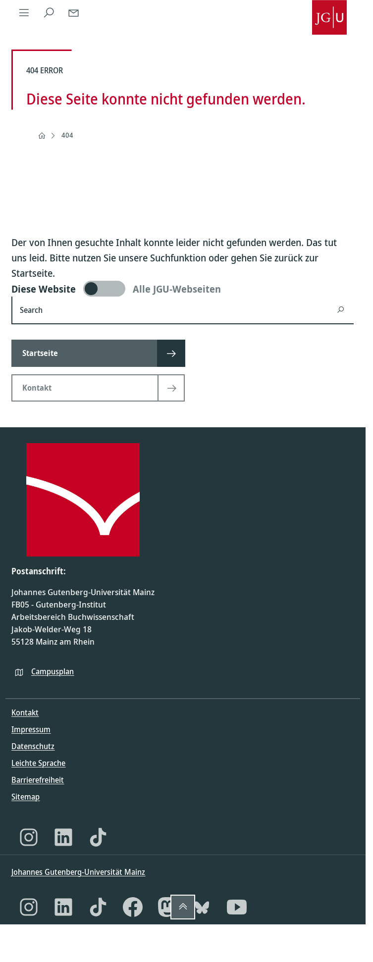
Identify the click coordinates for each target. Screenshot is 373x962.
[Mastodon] (167, 907)
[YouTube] (237, 907)
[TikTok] (98, 837)
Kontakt (25, 712)
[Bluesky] (202, 907)
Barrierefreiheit (37, 779)
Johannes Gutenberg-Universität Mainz (78, 871)
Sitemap (25, 796)
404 (67, 135)
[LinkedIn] (63, 837)
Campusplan (52, 671)
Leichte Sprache (38, 763)
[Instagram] (29, 837)
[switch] (182, 289)
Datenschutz (32, 746)
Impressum (31, 729)
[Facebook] (133, 907)
